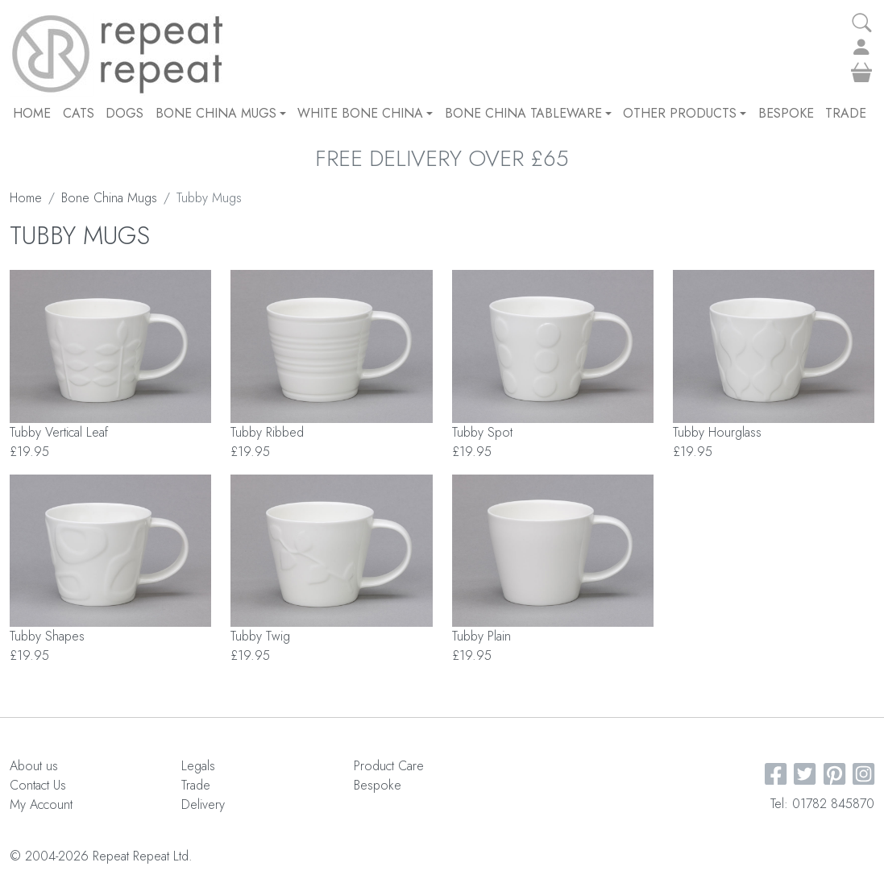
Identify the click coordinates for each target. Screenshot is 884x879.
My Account (41, 804)
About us (34, 766)
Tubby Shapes (47, 636)
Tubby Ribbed (267, 432)
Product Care (389, 766)
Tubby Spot (482, 432)
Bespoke (786, 113)
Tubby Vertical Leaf (59, 432)
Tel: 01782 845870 (822, 803)
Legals (198, 766)
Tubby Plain (481, 636)
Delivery (203, 804)
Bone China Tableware (528, 113)
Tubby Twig (260, 636)
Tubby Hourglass (717, 432)
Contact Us (38, 785)
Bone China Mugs (221, 113)
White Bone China (365, 113)
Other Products (684, 113)
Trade (845, 113)
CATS (78, 113)
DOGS (124, 113)
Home (32, 113)
